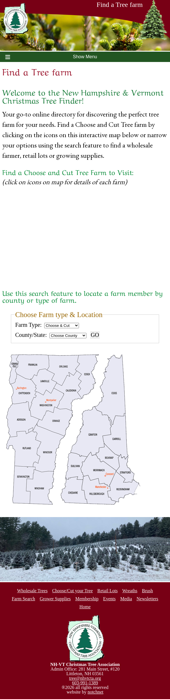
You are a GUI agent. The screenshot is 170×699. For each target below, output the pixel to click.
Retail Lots (107, 590)
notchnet (95, 692)
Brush (147, 590)
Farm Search (23, 598)
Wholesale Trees (32, 590)
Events (109, 598)
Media (126, 598)
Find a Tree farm (132, 6)
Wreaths (130, 590)
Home (84, 606)
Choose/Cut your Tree (72, 590)
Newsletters (148, 598)
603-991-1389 (85, 682)
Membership (86, 598)
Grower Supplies (55, 598)
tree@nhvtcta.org (85, 678)
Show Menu (85, 56)
